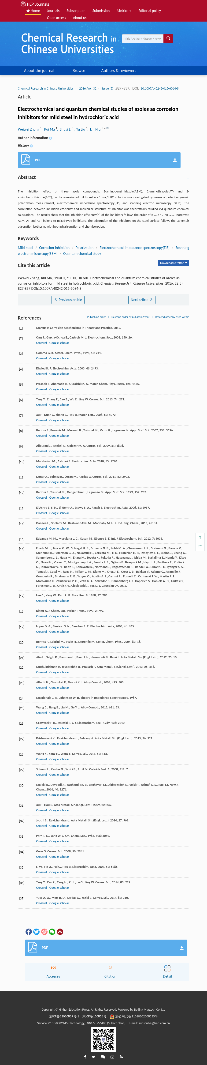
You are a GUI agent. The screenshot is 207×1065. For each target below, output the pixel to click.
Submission (101, 10)
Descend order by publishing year (130, 317)
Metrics (124, 10)
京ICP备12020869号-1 (64, 1016)
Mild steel (25, 247)
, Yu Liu (80, 129)
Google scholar (59, 343)
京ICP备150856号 (94, 1016)
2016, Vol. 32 (87, 88)
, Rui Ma (48, 129)
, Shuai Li (64, 129)
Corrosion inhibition (54, 247)
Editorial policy (149, 10)
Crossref (41, 343)
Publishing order (96, 317)
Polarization (84, 247)
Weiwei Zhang (29, 129)
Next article (142, 299)
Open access (56, 17)
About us (79, 17)
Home (33, 10)
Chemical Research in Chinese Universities (46, 88)
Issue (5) (107, 88)
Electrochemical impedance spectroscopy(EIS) (135, 247)
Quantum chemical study (82, 253)
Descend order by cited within (172, 317)
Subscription (76, 10)
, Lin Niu (94, 129)
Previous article (68, 299)
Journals (53, 10)
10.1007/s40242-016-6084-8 (160, 88)
